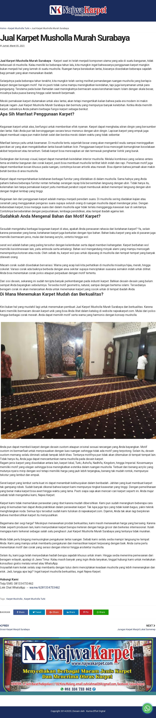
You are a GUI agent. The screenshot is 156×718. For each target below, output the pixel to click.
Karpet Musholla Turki (18, 28)
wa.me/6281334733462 (44, 587)
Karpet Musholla (14, 599)
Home (3, 28)
